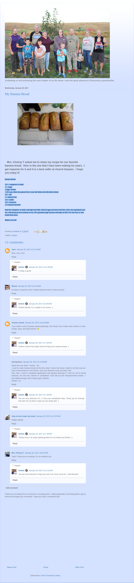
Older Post (79, 567)
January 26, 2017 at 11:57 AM (48, 416)
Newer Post (11, 567)
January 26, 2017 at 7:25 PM (40, 343)
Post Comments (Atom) (50, 575)
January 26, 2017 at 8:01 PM (36, 453)
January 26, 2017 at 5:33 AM (29, 286)
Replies (17, 262)
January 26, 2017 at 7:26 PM (40, 395)
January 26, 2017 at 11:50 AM (35, 362)
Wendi (14, 286)
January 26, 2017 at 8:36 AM (40, 304)
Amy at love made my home (23, 416)
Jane (14, 249)
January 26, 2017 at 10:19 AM (37, 323)
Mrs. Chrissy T (18, 453)
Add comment (12, 488)
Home (45, 567)
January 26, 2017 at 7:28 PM (40, 434)
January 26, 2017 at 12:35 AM (41, 267)
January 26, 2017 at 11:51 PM (41, 470)
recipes (14, 235)
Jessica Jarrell (18, 323)
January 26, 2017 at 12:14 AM (29, 249)
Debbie (21, 267)
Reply (14, 257)
